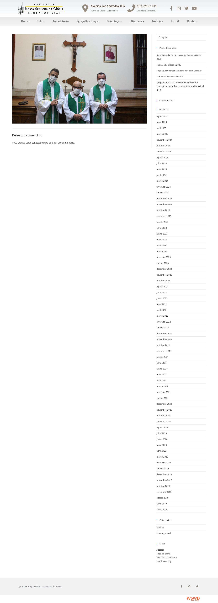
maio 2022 (162, 304)
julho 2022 (162, 292)
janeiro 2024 (163, 192)
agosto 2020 (163, 427)
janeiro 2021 (163, 398)
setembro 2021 (164, 351)
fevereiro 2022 (164, 321)
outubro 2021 (163, 345)
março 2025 (162, 133)
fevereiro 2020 (164, 462)
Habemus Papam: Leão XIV (170, 76)
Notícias (157, 21)
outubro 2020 (163, 415)
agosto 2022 (163, 286)
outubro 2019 (163, 486)
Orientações (114, 21)
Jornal (175, 21)
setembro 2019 (164, 491)
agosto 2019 (163, 497)
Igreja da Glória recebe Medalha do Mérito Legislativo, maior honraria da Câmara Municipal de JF (180, 86)
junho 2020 (162, 439)
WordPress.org (164, 561)
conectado (37, 142)
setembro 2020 (164, 421)
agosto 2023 (163, 221)
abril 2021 (161, 380)
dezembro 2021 (164, 333)
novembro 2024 (164, 139)
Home (25, 21)
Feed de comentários (167, 557)
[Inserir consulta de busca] (181, 37)
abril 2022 (161, 310)
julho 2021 (162, 362)
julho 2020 (162, 433)
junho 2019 (162, 509)
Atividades (137, 21)
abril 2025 (161, 128)
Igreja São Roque (88, 21)
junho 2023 (162, 233)
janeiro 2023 (163, 263)
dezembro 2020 (164, 403)
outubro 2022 (163, 280)
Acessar (160, 549)
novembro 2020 (164, 409)
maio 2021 (162, 374)
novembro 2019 (164, 480)
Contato (192, 21)
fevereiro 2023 (164, 257)
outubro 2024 (163, 145)
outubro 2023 (163, 210)
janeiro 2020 (163, 468)
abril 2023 (161, 245)
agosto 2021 (163, 356)
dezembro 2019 (164, 474)
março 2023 (162, 251)
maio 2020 (162, 445)
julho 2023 (162, 227)
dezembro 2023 (164, 198)
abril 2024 (161, 175)
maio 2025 (162, 122)
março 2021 (162, 386)
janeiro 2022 (163, 327)
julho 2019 (162, 503)
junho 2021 (162, 368)
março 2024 (162, 180)
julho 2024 (162, 163)
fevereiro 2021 (164, 392)
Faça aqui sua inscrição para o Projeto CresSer (179, 70)
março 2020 (162, 456)
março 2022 (162, 315)
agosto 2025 (163, 116)
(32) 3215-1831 (147, 6)
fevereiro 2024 (164, 186)
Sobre (40, 21)
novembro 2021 (164, 339)
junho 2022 (162, 298)
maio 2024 (162, 169)
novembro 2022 (164, 274)
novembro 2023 (164, 204)
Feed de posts (163, 553)
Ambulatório (60, 21)
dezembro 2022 (164, 268)
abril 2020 (161, 450)
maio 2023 (162, 239)
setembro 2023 (164, 216)
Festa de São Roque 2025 (169, 64)
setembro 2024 (164, 151)
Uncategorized (164, 533)
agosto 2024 (163, 157)
